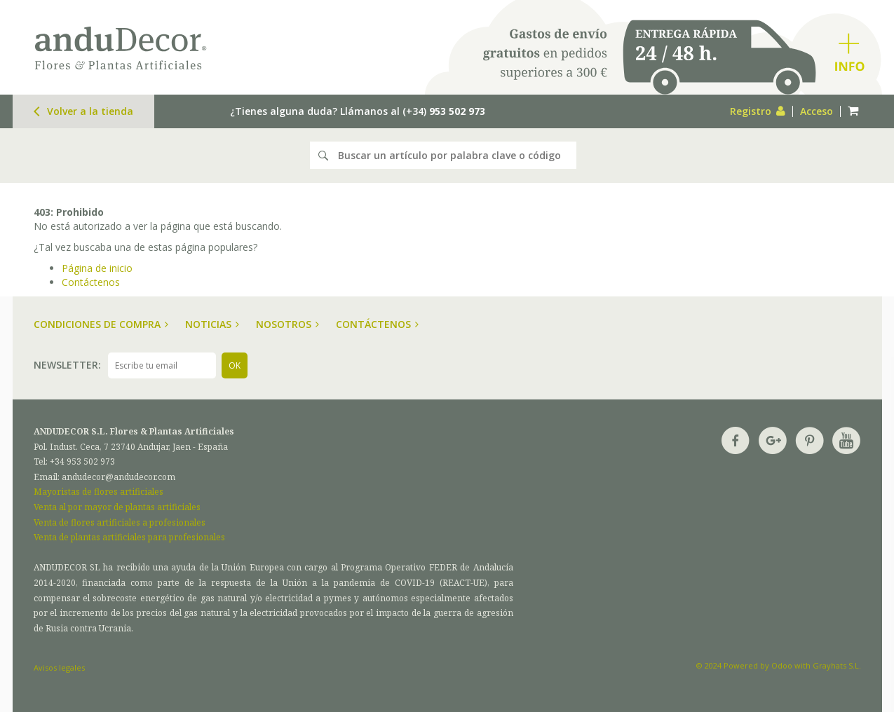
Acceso (816, 111)
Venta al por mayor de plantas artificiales (117, 507)
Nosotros (287, 324)
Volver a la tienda (83, 111)
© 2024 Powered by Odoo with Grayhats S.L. (778, 665)
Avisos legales (59, 667)
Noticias (212, 324)
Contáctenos (91, 282)
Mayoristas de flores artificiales (98, 492)
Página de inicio (97, 268)
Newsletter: (67, 364)
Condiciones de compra (101, 324)
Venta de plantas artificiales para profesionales (129, 537)
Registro (757, 111)
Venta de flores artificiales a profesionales (119, 522)
